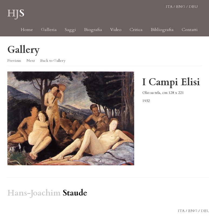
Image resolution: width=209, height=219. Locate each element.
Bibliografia (162, 32)
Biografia (93, 32)
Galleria (49, 32)
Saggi (70, 32)
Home (27, 32)
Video (116, 32)
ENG (180, 9)
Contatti (190, 32)
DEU (193, 9)
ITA (169, 9)
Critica (136, 32)
